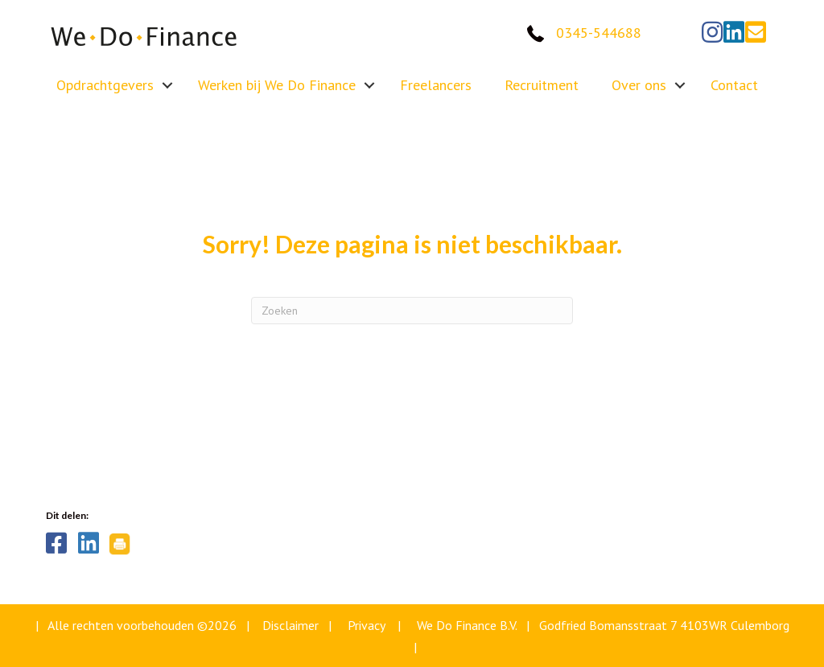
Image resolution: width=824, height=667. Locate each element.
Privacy (366, 625)
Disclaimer (290, 625)
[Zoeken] (412, 310)
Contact (734, 85)
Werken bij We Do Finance (277, 85)
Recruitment (542, 85)
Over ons (639, 85)
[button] (712, 32)
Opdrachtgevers (105, 85)
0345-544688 (598, 32)
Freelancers (436, 85)
